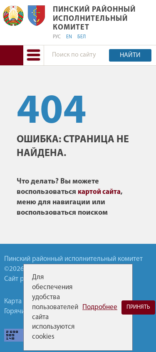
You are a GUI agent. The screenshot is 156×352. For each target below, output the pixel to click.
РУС (57, 37)
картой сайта (99, 192)
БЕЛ (81, 37)
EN (69, 37)
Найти (130, 55)
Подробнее (99, 307)
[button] (33, 55)
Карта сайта (22, 301)
